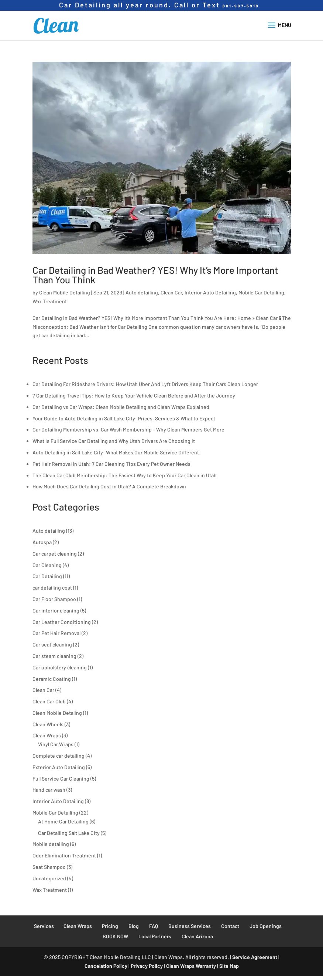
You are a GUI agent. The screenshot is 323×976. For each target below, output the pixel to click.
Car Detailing (47, 576)
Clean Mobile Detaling (57, 713)
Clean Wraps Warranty (191, 966)
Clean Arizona (197, 936)
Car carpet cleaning (54, 553)
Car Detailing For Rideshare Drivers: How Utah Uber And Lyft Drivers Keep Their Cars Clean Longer (145, 384)
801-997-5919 (241, 5)
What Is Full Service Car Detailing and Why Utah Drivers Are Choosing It (113, 441)
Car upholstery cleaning (59, 667)
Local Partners (154, 936)
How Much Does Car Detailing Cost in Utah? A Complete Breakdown (109, 486)
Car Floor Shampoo (54, 599)
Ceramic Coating (51, 679)
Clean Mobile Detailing (64, 292)
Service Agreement (254, 957)
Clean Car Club (49, 701)
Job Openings (266, 926)
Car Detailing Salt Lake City (69, 833)
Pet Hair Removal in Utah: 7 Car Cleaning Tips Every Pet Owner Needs (111, 464)
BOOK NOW (115, 936)
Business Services (189, 926)
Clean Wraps (46, 735)
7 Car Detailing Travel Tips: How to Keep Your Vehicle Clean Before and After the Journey (133, 395)
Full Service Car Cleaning (60, 778)
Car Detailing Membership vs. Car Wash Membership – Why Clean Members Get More (128, 429)
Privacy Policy (147, 966)
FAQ (153, 926)
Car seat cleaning (52, 644)
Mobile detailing (50, 844)
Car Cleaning (47, 565)
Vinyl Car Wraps (55, 744)
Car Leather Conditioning (61, 622)
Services (44, 926)
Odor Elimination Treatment (64, 855)
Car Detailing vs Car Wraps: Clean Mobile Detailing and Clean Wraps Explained (120, 407)
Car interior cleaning (55, 610)
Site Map (229, 966)
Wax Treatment (49, 301)
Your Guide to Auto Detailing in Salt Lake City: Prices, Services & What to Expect (123, 418)
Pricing (110, 926)
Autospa (42, 542)
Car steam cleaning (54, 656)
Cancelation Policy (106, 966)
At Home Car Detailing (63, 821)
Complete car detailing (58, 756)
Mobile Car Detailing (261, 292)
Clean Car (171, 292)
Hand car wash (48, 789)
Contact (230, 926)
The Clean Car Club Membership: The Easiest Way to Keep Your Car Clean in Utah (124, 475)
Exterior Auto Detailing (58, 767)
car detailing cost (52, 587)
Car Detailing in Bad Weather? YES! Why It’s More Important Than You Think (155, 274)
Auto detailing (142, 292)
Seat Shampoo (49, 867)
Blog (133, 926)
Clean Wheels (47, 724)
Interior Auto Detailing (210, 292)
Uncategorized (49, 878)
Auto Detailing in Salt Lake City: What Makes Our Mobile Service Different (115, 452)
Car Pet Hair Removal (56, 633)
